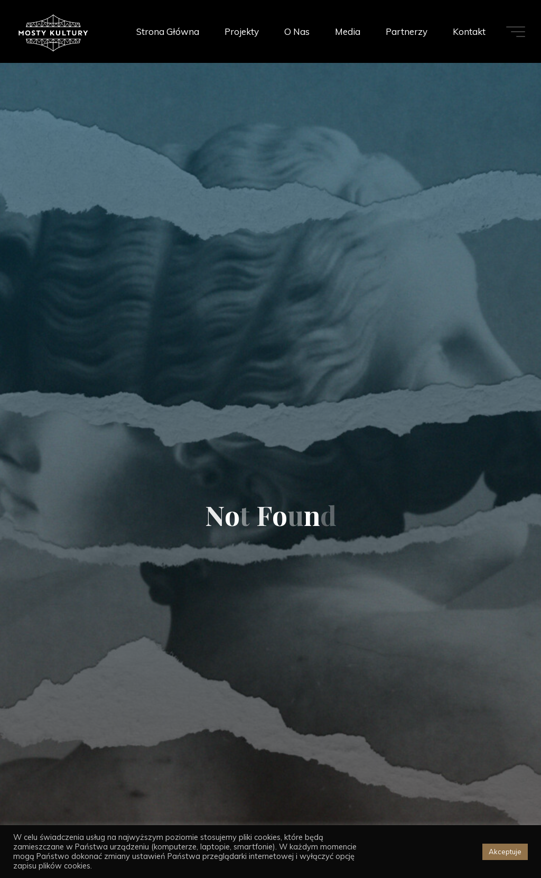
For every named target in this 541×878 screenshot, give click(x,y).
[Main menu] (515, 31)
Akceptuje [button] (505, 851)
